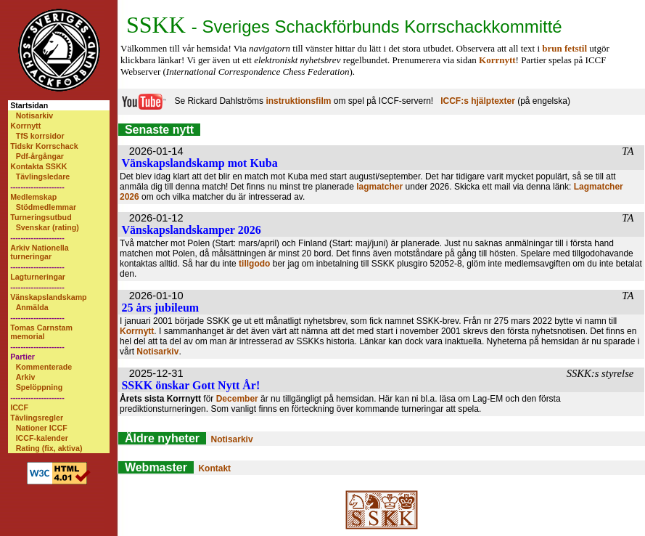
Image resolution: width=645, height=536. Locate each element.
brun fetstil (564, 48)
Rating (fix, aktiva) (49, 448)
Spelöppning (39, 387)
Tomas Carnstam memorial (41, 332)
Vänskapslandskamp (48, 297)
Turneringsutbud (40, 217)
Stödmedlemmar (46, 207)
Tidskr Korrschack (44, 146)
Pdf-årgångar (40, 156)
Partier (22, 356)
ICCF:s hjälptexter (477, 101)
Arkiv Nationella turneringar (39, 252)
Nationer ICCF (41, 427)
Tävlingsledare (43, 176)
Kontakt (214, 468)
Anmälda (32, 307)
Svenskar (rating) (47, 227)
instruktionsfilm (298, 101)
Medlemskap (33, 196)
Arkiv (26, 377)
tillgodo (254, 264)
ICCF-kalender (42, 438)
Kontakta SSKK (38, 166)
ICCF (19, 407)
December (237, 399)
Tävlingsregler (36, 417)
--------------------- (37, 186)
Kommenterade (44, 366)
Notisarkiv (35, 115)
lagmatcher (379, 187)
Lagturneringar (37, 276)
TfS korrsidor (40, 135)
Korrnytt (25, 125)
